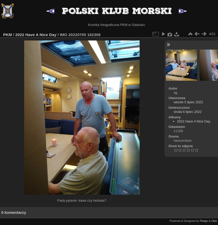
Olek (214, 220)
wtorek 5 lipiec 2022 (188, 102)
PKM (7, 34)
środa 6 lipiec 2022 (187, 112)
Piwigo (204, 220)
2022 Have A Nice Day (36, 34)
